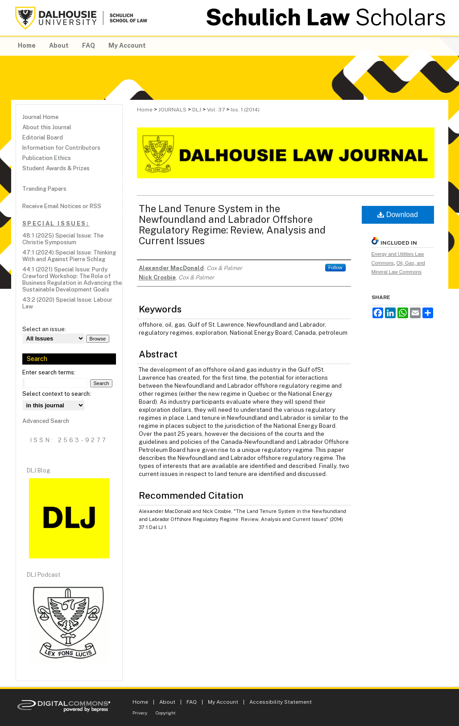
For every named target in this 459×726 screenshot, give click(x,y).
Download (397, 214)
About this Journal (46, 127)
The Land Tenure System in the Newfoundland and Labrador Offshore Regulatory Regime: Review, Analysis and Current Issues (232, 224)
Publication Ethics (46, 158)
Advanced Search (45, 421)
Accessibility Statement (280, 702)
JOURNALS (172, 110)
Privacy (139, 712)
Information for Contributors (61, 147)
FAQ (191, 702)
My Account (223, 702)
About (167, 702)
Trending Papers (44, 188)
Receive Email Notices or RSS (61, 206)
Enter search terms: (48, 372)
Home (145, 110)
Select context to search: (56, 393)
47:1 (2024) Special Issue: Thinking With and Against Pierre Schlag (69, 256)
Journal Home (40, 117)
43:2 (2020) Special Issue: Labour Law (67, 303)
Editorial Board (42, 137)
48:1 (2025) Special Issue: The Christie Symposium (62, 239)
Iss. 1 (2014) (245, 110)
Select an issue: (44, 329)
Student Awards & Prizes (56, 168)
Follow (335, 267)
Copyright (166, 712)
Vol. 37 (216, 110)
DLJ (196, 110)
